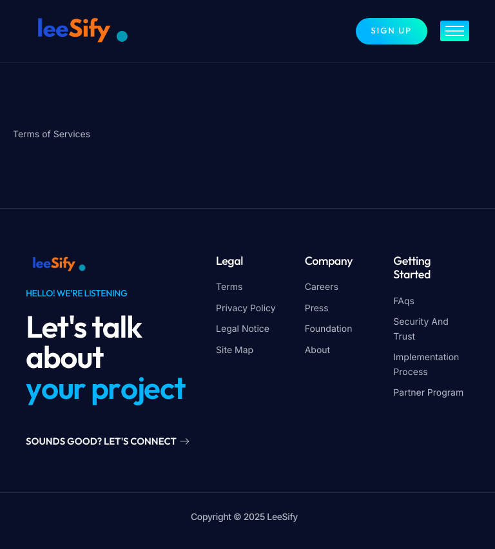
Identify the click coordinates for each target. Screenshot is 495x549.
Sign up (391, 31)
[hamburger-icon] (454, 31)
